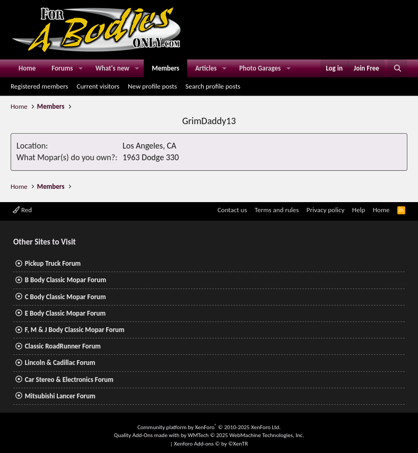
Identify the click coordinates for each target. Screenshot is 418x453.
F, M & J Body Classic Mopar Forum (75, 330)
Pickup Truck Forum (53, 263)
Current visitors (98, 86)
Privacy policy (326, 210)
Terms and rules (277, 210)
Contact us (232, 210)
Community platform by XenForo (209, 427)
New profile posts (152, 86)
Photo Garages (260, 68)
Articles (205, 68)
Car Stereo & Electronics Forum (69, 380)
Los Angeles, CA (149, 146)
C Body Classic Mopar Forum (65, 297)
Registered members (39, 86)
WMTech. (246, 435)
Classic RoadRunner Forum (63, 346)
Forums (62, 68)
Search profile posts (212, 86)
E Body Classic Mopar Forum (65, 313)
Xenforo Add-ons (211, 443)
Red (22, 210)
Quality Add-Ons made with (147, 435)
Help (358, 210)
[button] (81, 68)
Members (165, 68)
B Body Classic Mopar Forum (65, 280)
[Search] (397, 68)
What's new (112, 68)
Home (27, 68)
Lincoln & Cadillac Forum (60, 363)
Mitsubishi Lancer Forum (60, 396)
